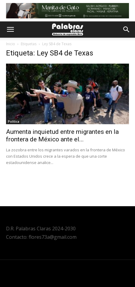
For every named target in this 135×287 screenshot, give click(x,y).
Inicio (10, 43)
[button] (10, 29)
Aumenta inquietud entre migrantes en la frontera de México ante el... (62, 135)
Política (13, 121)
